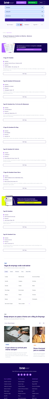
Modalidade (27, 24)
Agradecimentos (35, 381)
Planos (19, 395)
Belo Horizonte (21, 276)
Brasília (6, 299)
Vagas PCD (36, 24)
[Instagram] (24, 375)
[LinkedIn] (19, 375)
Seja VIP (5, 398)
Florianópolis (34, 299)
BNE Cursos (34, 398)
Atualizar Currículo (7, 381)
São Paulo (34, 281)
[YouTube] (30, 375)
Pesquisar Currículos (22, 393)
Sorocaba (34, 294)
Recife (20, 299)
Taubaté (20, 294)
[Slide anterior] (40, 323)
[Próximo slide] (43, 323)
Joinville (6, 281)
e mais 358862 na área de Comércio (9, 37)
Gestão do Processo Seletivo (23, 388)
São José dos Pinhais (36, 276)
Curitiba (6, 276)
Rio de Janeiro (21, 290)
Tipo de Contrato (10, 24)
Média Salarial (6, 391)
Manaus (6, 294)
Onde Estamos (34, 388)
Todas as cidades (22, 303)
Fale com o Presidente (36, 386)
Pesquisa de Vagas (7, 393)
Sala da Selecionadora (22, 398)
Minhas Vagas (20, 391)
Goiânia (20, 285)
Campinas (20, 281)
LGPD (33, 391)
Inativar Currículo (7, 388)
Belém (33, 285)
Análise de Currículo (8, 386)
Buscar (24, 19)
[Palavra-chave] (24, 15)
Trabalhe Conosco (35, 393)
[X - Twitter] (27, 375)
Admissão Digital (21, 381)
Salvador (6, 285)
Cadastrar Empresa (21, 386)
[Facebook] (22, 375)
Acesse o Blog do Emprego (9, 323)
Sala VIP (5, 395)
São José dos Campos (9, 303)
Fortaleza (34, 290)
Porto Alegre (7, 290)
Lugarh (33, 395)
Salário (19, 24)
